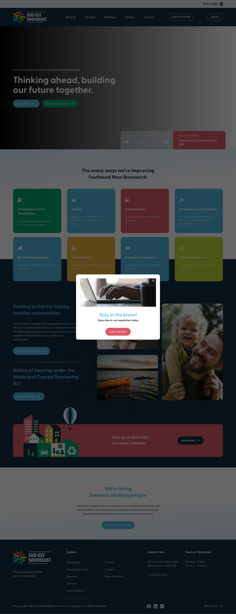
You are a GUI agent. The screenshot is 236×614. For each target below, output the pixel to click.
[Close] (153, 281)
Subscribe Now (118, 332)
